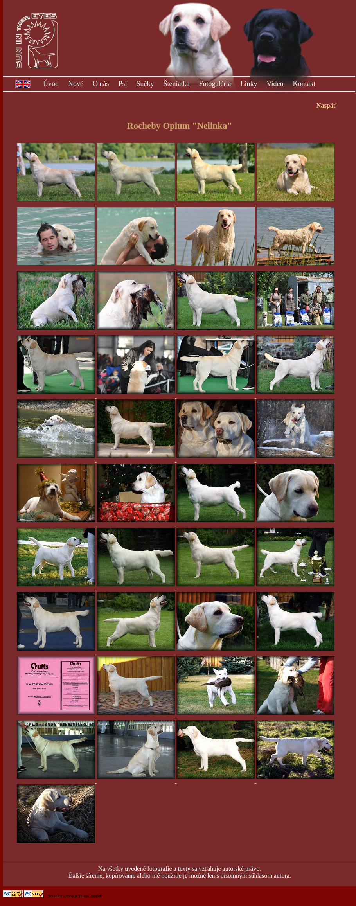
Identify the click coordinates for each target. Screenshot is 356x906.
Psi (123, 84)
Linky (249, 84)
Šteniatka (177, 84)
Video (275, 84)
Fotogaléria (215, 84)
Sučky (145, 84)
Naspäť (326, 105)
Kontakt (304, 84)
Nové (75, 84)
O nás (101, 84)
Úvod (51, 84)
